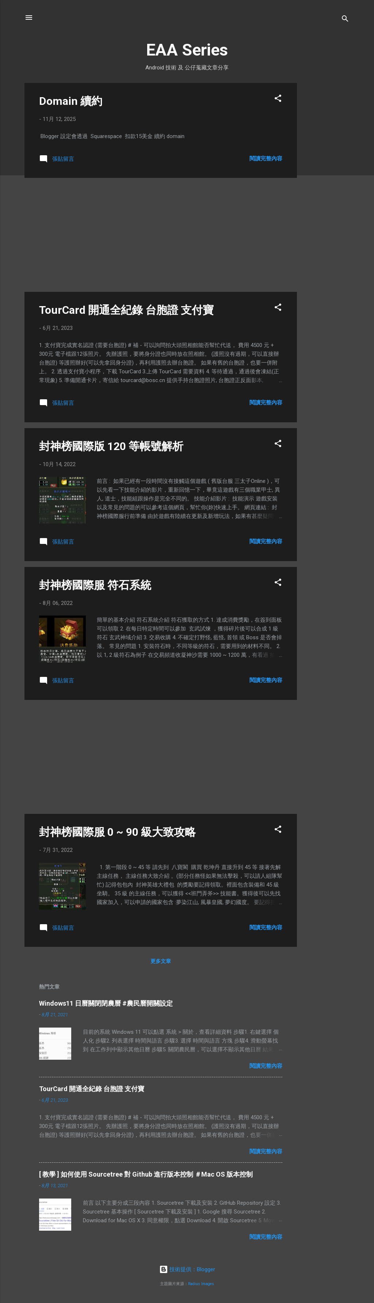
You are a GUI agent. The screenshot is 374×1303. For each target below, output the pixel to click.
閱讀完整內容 (265, 158)
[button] (278, 99)
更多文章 (160, 961)
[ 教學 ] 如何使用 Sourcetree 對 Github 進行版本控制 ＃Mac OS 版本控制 (146, 1174)
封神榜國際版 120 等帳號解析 (111, 446)
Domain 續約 (70, 101)
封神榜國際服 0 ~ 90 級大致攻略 (117, 832)
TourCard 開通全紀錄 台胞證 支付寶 (126, 310)
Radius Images (201, 1283)
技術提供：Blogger (187, 1269)
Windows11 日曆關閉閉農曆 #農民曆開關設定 (106, 1003)
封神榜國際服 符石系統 (95, 585)
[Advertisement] (326, 192)
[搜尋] (345, 20)
